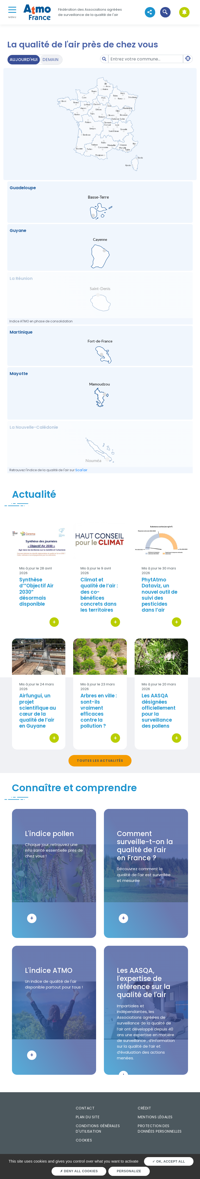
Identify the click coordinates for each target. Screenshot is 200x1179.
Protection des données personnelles (160, 1128)
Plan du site (88, 1117)
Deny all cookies (79, 1171)
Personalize (129, 1171)
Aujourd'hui (24, 60)
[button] (165, 12)
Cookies (84, 1140)
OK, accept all (168, 1161)
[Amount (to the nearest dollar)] (145, 59)
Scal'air (81, 470)
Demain (50, 60)
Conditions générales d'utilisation (98, 1128)
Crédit (144, 1108)
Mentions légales (155, 1117)
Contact (85, 1108)
